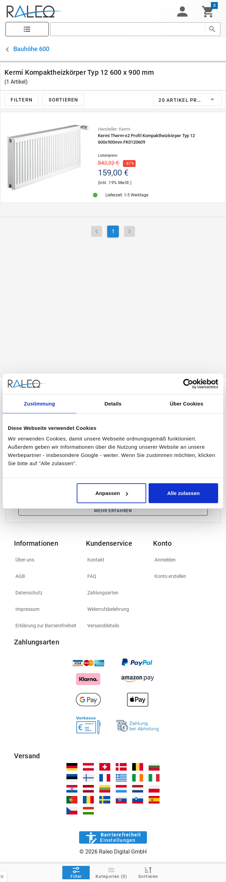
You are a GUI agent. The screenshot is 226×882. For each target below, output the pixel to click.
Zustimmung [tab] (39, 403)
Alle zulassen (183, 493)
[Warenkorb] (208, 11)
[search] (127, 29)
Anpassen (111, 493)
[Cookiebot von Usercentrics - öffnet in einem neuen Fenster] (188, 383)
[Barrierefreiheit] (113, 837)
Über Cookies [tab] (186, 403)
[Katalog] (27, 29)
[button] (182, 11)
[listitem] (46, 560)
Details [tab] (113, 403)
